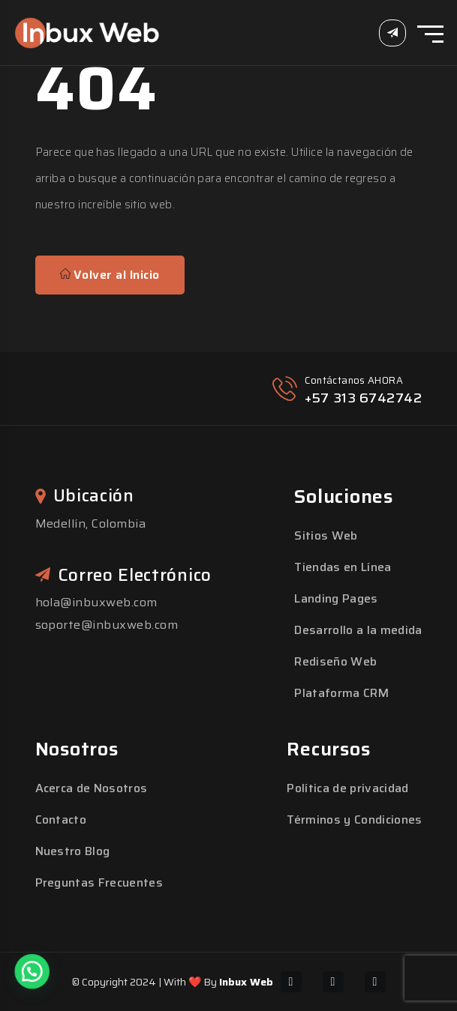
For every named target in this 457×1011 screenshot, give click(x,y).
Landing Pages (335, 598)
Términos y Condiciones (354, 819)
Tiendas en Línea (342, 567)
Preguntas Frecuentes (99, 882)
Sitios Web (325, 535)
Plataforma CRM (341, 692)
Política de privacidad (347, 788)
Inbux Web (246, 982)
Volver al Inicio (110, 274)
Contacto (61, 819)
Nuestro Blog (72, 851)
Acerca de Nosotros (91, 788)
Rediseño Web (335, 661)
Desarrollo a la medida (358, 630)
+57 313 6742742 (363, 397)
